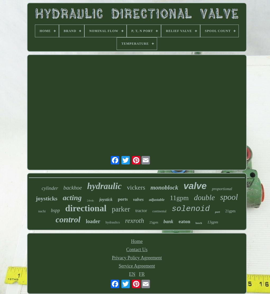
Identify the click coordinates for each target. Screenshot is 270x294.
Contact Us (137, 249)
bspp (55, 210)
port (217, 211)
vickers (136, 187)
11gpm (179, 198)
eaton (184, 221)
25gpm (153, 222)
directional (86, 208)
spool (229, 197)
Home (137, 241)
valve (195, 186)
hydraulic (104, 186)
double (204, 197)
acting (72, 198)
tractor (141, 210)
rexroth (134, 220)
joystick (106, 199)
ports (123, 199)
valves (138, 199)
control (68, 219)
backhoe (72, 188)
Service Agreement (137, 266)
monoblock (164, 187)
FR (142, 274)
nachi (41, 211)
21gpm (230, 211)
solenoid (191, 208)
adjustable (156, 200)
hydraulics (113, 222)
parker (121, 209)
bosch (198, 223)
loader (93, 221)
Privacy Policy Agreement (137, 257)
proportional (222, 189)
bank (168, 221)
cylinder (50, 188)
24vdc (90, 200)
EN (132, 274)
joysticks (46, 198)
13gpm (212, 222)
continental (159, 211)
